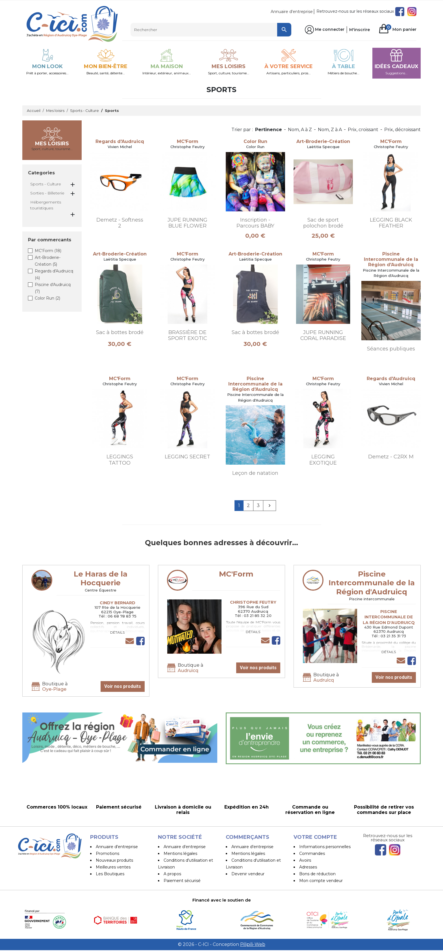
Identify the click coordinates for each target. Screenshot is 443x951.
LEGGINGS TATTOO (120, 460)
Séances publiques (391, 349)
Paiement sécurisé (182, 880)
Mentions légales (180, 853)
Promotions (107, 853)
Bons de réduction (317, 873)
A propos (172, 873)
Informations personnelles (325, 846)
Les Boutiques (110, 873)
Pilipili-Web (252, 945)
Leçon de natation (255, 473)
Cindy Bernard (117, 602)
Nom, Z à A (330, 129)
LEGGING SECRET (187, 457)
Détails (117, 632)
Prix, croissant (363, 129)
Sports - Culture (45, 184)
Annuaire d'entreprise (292, 11)
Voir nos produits (122, 686)
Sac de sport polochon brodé (323, 223)
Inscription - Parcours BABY (255, 223)
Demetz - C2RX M (391, 457)
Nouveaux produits (114, 860)
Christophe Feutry (253, 602)
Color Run (47, 298)
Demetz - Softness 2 (119, 223)
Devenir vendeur (247, 873)
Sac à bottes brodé (120, 332)
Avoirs (305, 860)
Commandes (312, 853)
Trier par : (242, 129)
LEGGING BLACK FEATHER (391, 223)
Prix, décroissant (402, 129)
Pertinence (268, 129)
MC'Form (48, 250)
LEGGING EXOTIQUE (323, 460)
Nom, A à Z (300, 129)
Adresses (308, 867)
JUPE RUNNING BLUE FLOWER (187, 223)
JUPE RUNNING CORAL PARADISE (323, 335)
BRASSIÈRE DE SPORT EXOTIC (187, 335)
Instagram (411, 11)
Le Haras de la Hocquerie (100, 578)
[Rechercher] (211, 29)
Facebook (399, 11)
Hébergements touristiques (45, 205)
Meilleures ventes (113, 867)
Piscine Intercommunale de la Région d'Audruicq (372, 582)
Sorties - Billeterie (47, 193)
